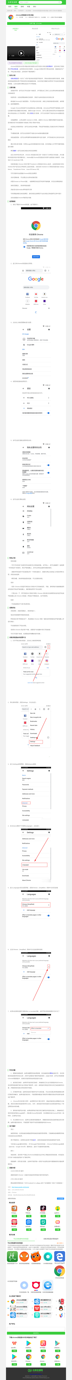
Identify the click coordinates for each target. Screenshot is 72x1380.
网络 (51, 1073)
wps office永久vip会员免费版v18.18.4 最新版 (45, 1307)
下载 (14, 1216)
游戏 (22, 6)
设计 (34, 1140)
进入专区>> (60, 1243)
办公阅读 (28, 10)
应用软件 (50, 66)
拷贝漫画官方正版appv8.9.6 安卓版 (45, 1300)
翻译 (15, 150)
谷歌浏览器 (14, 78)
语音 (31, 113)
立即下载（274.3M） (36, 23)
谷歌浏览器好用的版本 (31, 63)
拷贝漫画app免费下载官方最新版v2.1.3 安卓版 (21, 1314)
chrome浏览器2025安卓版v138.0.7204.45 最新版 (21, 1300)
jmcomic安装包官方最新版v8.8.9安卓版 (21, 1307)
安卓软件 (21, 10)
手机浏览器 (14, 69)
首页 (9, 6)
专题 (28, 6)
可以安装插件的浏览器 (15, 63)
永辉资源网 (12, 2)
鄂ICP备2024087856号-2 (36, 1374)
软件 (16, 6)
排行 (34, 6)
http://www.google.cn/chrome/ (20, 1187)
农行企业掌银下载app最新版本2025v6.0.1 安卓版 (45, 1314)
